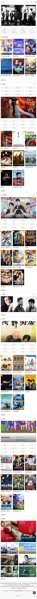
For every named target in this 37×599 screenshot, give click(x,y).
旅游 (23, 348)
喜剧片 (18, 87)
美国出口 (15, 167)
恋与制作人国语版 (5, 491)
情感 (32, 345)
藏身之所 (15, 148)
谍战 (32, 227)
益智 (23, 451)
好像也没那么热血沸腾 (18, 187)
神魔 (32, 448)
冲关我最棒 (16, 411)
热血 (14, 445)
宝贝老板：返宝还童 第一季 (8, 511)
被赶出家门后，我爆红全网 (20, 286)
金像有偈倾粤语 (5, 391)
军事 (5, 351)
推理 (23, 448)
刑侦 (32, 224)
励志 (23, 127)
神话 (14, 224)
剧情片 (6, 94)
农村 (5, 220)
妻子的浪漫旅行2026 (6, 75)
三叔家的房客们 (29, 267)
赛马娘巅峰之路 (17, 511)
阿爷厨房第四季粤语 (6, 372)
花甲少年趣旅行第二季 (6, 411)
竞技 (5, 451)
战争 (14, 227)
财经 (32, 348)
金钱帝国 (3, 167)
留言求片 (18, 595)
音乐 (23, 351)
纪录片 (18, 94)
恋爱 (5, 448)
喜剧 (14, 220)
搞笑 (23, 445)
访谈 (5, 348)
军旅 (23, 227)
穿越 (23, 224)
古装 (32, 124)
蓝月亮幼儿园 (28, 372)
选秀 (23, 345)
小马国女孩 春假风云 (6, 472)
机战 (32, 451)
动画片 (30, 94)
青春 (5, 127)
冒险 (14, 124)
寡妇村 (26, 148)
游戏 (14, 451)
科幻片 (6, 91)
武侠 (5, 224)
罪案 (5, 124)
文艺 (32, 127)
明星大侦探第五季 (17, 372)
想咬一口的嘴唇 (17, 267)
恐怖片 (18, 91)
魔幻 (23, 121)
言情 (32, 121)
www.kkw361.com (18, 590)
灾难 (23, 124)
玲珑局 (26, 247)
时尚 (32, 351)
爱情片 (30, 87)
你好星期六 (16, 56)
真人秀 (4, 345)
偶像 (23, 220)
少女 (32, 445)
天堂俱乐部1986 (29, 167)
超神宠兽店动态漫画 (30, 56)
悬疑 (14, 121)
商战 (5, 227)
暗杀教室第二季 (17, 491)
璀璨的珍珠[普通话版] (6, 267)
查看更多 (18, 80)
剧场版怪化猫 (28, 472)
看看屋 (3, 2)
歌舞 (14, 127)
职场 (14, 351)
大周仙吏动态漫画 (5, 56)
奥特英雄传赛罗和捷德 (18, 472)
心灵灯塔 (27, 391)
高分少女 (27, 491)
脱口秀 (13, 345)
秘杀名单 (3, 286)
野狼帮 (2, 187)
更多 (35, 37)
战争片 (30, 91)
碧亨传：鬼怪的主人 (6, 247)
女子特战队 (16, 247)
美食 (14, 348)
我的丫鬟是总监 (5, 148)
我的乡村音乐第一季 (18, 391)
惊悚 (5, 121)
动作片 (6, 87)
